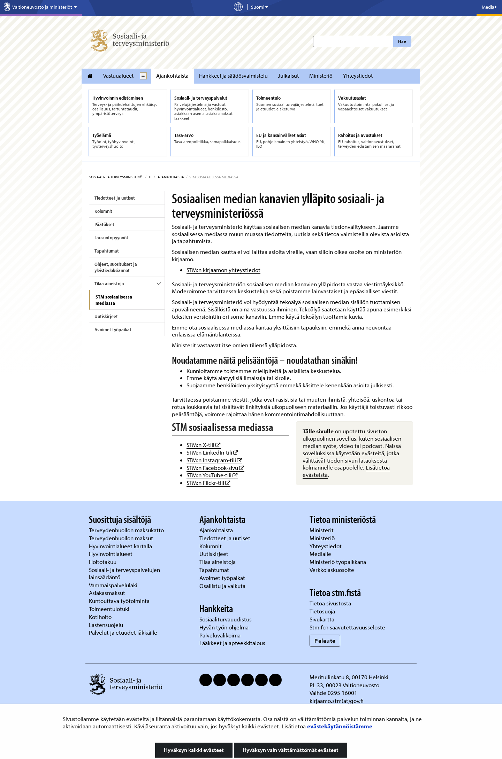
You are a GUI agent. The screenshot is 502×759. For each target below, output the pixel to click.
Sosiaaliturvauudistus (225, 619)
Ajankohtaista (172, 75)
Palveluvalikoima (220, 635)
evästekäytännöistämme (339, 726)
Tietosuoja (322, 611)
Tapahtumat (106, 251)
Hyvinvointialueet (111, 553)
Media (489, 7)
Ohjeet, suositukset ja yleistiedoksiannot (115, 267)
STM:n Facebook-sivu (215, 467)
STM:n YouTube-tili (212, 475)
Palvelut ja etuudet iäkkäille (123, 632)
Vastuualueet (118, 75)
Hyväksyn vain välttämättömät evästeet (291, 749)
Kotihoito (100, 616)
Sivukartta (322, 619)
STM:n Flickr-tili (208, 482)
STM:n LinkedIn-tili (212, 452)
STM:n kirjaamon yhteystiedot (223, 269)
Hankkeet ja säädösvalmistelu (233, 75)
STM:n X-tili (204, 444)
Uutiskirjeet (106, 316)
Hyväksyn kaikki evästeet (194, 749)
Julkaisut (288, 75)
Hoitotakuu (103, 561)
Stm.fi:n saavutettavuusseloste (347, 627)
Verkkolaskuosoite (333, 569)
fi (150, 177)
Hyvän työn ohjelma (224, 627)
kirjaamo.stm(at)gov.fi (337, 700)
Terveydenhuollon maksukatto (127, 530)
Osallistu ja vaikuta (222, 585)
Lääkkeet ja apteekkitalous (232, 642)
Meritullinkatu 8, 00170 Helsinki (349, 677)
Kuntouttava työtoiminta (119, 600)
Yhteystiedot (358, 75)
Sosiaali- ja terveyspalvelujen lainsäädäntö (124, 573)
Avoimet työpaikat (112, 329)
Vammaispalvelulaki (114, 585)
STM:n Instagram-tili (214, 460)
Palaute (325, 640)
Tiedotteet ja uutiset (114, 198)
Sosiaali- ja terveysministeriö (116, 177)
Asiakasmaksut (107, 592)
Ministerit (322, 530)
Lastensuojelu (106, 624)
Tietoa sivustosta (330, 603)
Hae (402, 41)
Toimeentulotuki (110, 608)
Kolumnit (103, 211)
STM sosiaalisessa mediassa (114, 300)
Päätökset (104, 224)
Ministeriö (321, 75)
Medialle (321, 553)
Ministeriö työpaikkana (338, 561)
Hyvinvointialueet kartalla (121, 546)
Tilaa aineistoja (109, 283)
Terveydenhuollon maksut (121, 538)
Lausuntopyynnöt (111, 237)
